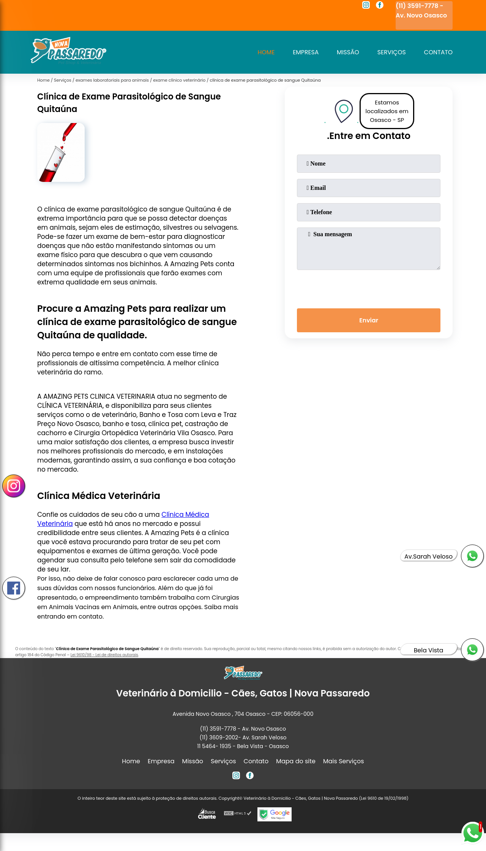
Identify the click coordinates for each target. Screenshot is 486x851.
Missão (346, 52)
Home (264, 52)
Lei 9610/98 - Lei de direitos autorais (104, 655)
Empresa (304, 52)
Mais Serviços (343, 761)
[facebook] (379, 6)
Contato (438, 52)
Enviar (368, 320)
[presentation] (368, 287)
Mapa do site (296, 761)
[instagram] (366, 6)
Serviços (390, 52)
